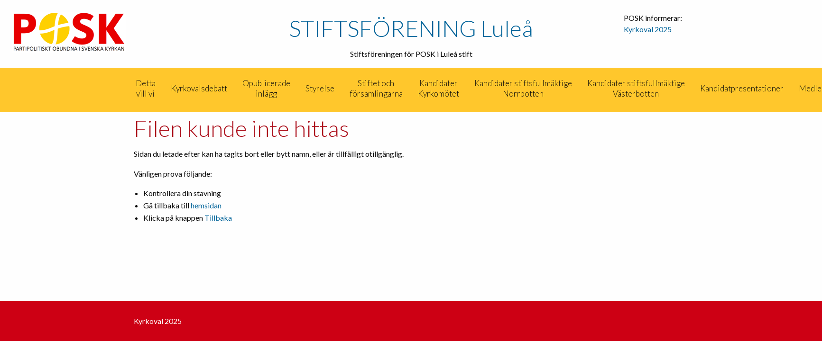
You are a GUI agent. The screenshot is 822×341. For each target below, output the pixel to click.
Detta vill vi (146, 88)
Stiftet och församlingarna (376, 88)
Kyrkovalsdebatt (199, 88)
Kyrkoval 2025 (648, 29)
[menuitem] (127, 88)
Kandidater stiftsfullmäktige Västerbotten (636, 88)
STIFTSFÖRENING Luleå (411, 28)
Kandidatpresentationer (742, 88)
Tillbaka (218, 217)
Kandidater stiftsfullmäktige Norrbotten (523, 88)
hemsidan (206, 205)
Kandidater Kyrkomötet (438, 88)
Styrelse (319, 88)
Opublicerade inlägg (266, 88)
